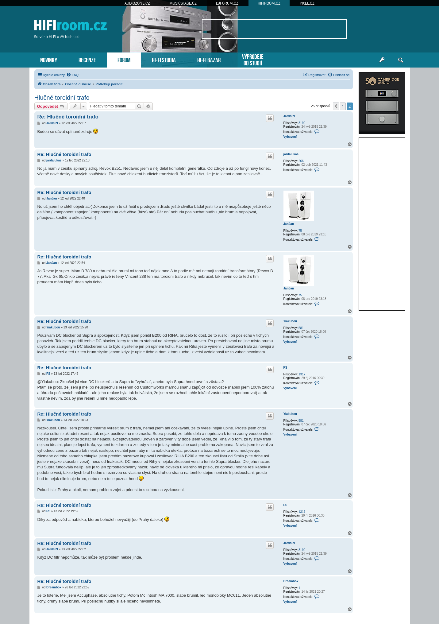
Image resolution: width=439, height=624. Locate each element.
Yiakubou (290, 321)
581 (301, 328)
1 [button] (343, 106)
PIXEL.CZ (307, 3)
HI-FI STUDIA (164, 59)
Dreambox (290, 581)
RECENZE (87, 59)
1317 (301, 374)
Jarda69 (289, 116)
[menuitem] (72, 75)
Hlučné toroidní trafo (62, 97)
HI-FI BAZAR (209, 59)
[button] (336, 106)
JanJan (288, 224)
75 (300, 230)
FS (285, 367)
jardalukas (290, 154)
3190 (301, 123)
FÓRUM (123, 59)
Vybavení (290, 136)
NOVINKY (48, 59)
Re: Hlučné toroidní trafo (67, 117)
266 (301, 161)
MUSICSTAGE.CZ (183, 3)
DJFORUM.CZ (227, 3)
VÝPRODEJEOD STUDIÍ (253, 59)
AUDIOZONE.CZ (137, 3)
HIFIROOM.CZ (269, 3)
